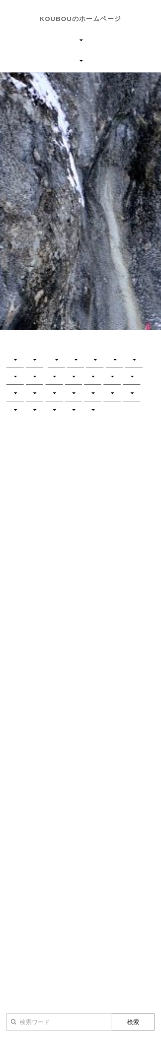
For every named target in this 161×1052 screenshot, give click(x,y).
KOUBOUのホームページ (81, 18)
